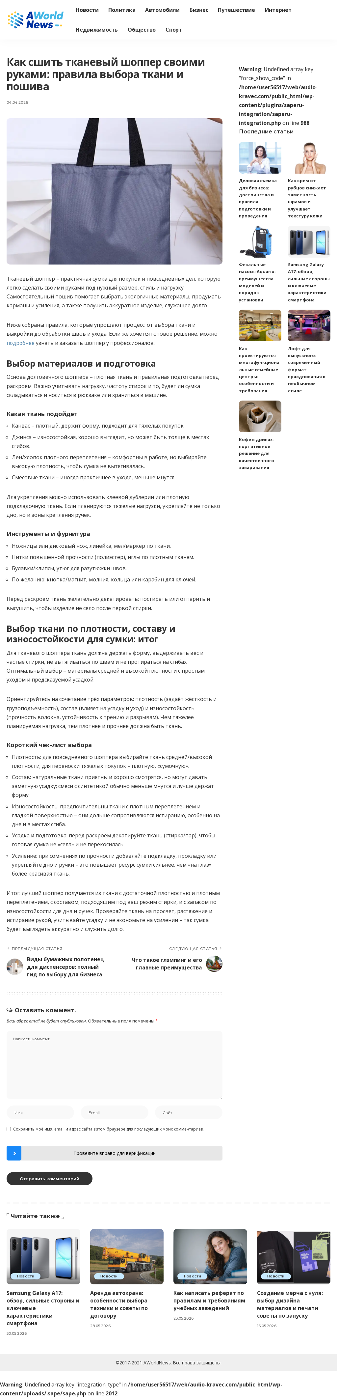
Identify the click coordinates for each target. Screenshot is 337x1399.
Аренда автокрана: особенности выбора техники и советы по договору (119, 1305)
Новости (26, 1276)
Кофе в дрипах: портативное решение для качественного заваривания (256, 453)
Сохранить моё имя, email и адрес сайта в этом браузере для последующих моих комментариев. (108, 1130)
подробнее (21, 343)
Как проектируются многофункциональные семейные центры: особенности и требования (259, 370)
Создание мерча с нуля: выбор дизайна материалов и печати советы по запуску (290, 1305)
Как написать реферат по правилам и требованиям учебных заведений (209, 1301)
